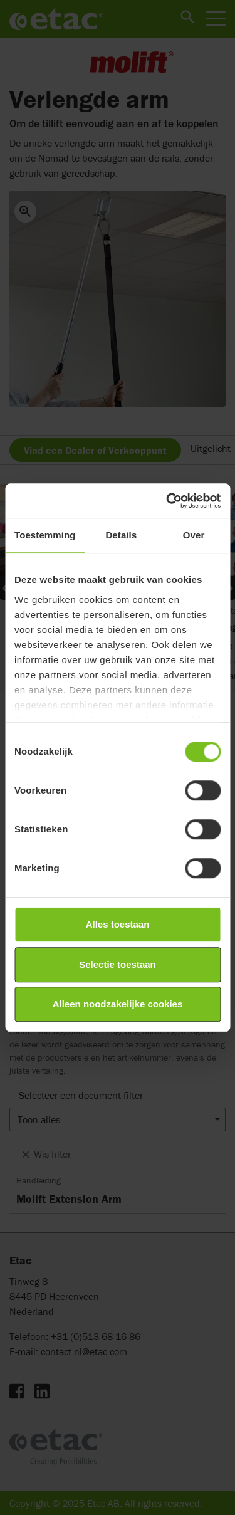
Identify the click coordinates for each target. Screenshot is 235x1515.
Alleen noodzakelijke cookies (118, 1004)
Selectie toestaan (117, 964)
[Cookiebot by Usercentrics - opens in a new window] (167, 501)
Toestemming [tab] (45, 535)
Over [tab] (194, 535)
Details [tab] (121, 535)
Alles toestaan (118, 924)
